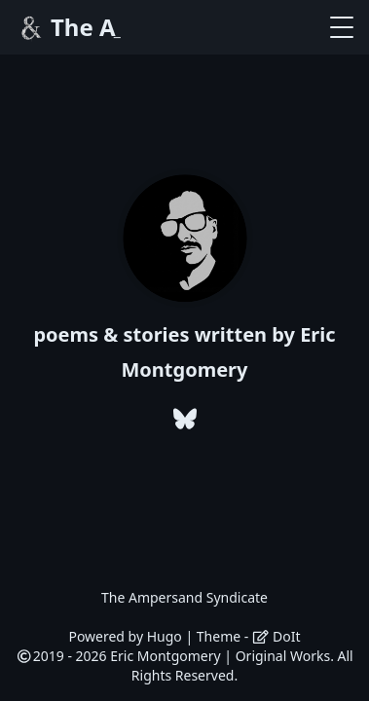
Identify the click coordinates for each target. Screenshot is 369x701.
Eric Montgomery (165, 655)
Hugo (164, 636)
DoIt (276, 636)
